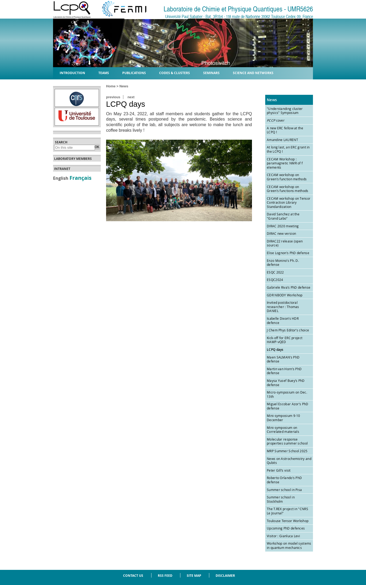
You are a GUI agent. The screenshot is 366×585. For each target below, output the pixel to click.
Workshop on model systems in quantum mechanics (289, 545)
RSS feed (165, 575)
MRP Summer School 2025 (287, 451)
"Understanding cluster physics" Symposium (285, 110)
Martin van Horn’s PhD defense (284, 371)
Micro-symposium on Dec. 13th (287, 394)
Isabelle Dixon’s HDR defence (283, 320)
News (123, 86)
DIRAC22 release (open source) (285, 243)
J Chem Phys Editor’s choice (288, 330)
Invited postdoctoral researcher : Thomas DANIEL (283, 306)
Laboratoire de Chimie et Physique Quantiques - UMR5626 (238, 9)
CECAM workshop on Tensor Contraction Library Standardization (288, 202)
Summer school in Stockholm (281, 499)
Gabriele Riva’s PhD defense (288, 287)
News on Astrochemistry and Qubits (289, 460)
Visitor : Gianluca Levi (283, 536)
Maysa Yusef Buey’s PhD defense (286, 382)
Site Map (194, 575)
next (131, 97)
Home (111, 86)
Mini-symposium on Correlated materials (283, 429)
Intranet (62, 168)
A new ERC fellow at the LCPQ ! (285, 130)
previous (113, 97)
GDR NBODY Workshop (284, 295)
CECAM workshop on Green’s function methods (287, 177)
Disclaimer (225, 575)
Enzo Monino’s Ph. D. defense (283, 262)
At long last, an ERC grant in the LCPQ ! (288, 149)
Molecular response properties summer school (287, 441)
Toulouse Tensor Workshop (287, 521)
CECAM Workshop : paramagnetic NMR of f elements (285, 163)
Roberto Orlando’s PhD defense (284, 480)
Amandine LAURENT (282, 140)
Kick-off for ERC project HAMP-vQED (284, 340)
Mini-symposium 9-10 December (283, 417)
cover (276, 120)
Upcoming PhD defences (286, 528)
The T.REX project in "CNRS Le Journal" (287, 511)
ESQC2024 (275, 279)
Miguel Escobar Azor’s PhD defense (287, 406)
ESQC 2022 (275, 272)
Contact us (133, 575)
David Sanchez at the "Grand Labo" (283, 216)
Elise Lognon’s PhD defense (288, 253)
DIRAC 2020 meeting (283, 226)
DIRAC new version (281, 233)
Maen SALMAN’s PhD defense (283, 359)
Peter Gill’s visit (278, 470)
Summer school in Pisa (284, 490)
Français (80, 177)
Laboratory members (73, 158)
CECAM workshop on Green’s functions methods (287, 189)
